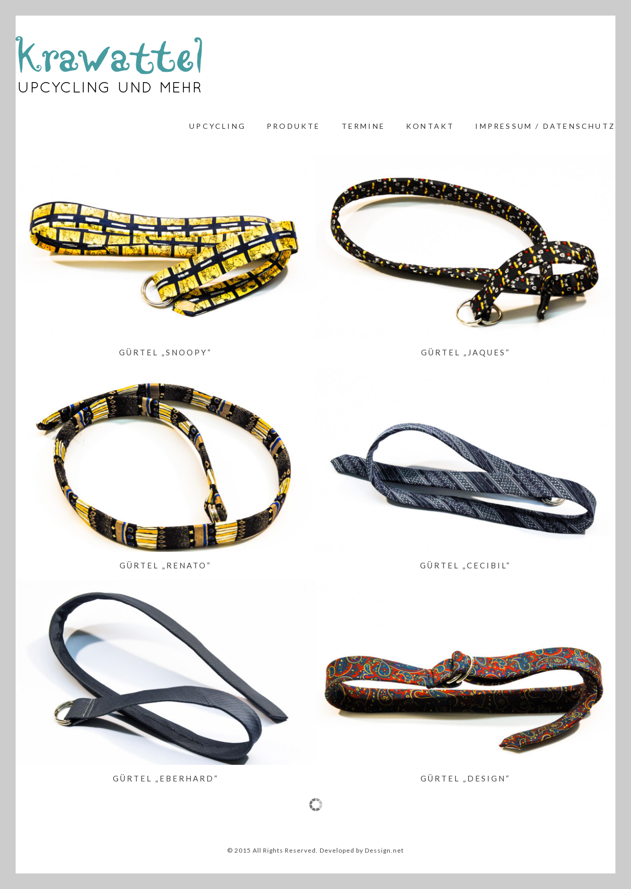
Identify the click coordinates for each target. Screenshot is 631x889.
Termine (363, 126)
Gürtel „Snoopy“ (165, 352)
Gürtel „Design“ (465, 778)
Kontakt (430, 126)
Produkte (294, 126)
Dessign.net (384, 850)
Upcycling (217, 126)
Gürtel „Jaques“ (465, 352)
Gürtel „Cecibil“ (465, 565)
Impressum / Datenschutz (545, 126)
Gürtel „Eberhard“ (166, 778)
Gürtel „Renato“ (166, 565)
